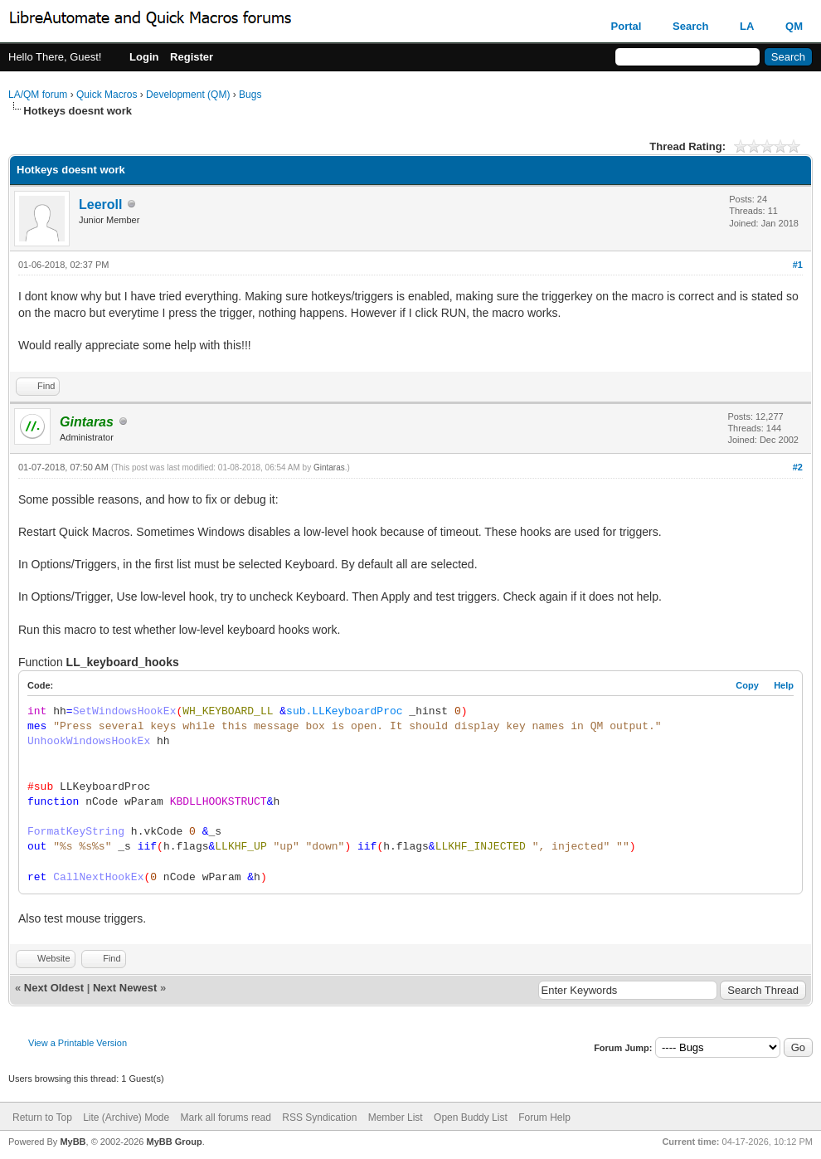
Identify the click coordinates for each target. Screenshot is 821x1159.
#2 (798, 467)
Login (143, 57)
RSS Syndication (319, 1117)
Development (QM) (188, 94)
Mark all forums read (226, 1117)
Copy (747, 685)
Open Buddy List (471, 1117)
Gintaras (329, 467)
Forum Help (544, 1117)
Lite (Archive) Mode (126, 1117)
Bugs (250, 94)
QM (794, 26)
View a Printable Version (77, 1043)
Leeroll (100, 204)
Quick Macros (106, 94)
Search (690, 26)
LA (747, 26)
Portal (626, 26)
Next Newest (125, 987)
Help (784, 685)
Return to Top (42, 1117)
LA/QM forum (37, 94)
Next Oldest (54, 987)
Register (191, 57)
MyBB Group (174, 1142)
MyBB (72, 1142)
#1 (798, 265)
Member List (395, 1117)
